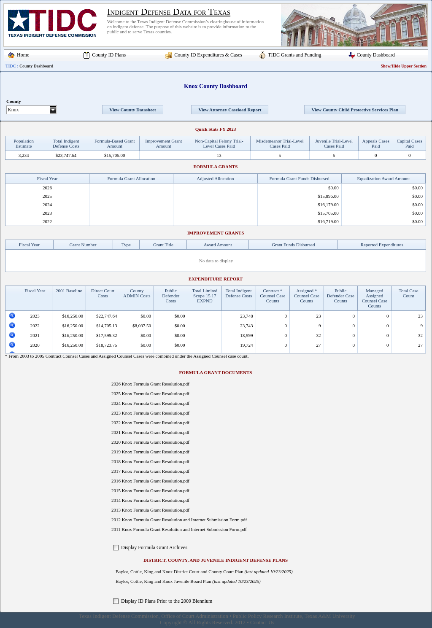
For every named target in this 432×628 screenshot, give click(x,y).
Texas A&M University (330, 616)
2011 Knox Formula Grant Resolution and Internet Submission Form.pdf (179, 529)
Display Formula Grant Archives (154, 547)
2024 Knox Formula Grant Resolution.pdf (150, 403)
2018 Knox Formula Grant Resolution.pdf (150, 461)
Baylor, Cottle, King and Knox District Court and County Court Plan (179, 571)
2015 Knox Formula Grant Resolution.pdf (150, 490)
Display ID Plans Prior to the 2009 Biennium (166, 601)
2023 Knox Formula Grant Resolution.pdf (150, 412)
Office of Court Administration (194, 616)
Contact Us (262, 622)
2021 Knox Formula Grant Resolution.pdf (150, 432)
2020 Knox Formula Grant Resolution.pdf (150, 442)
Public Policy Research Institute (267, 616)
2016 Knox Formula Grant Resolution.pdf (150, 480)
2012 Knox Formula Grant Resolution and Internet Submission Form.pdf (179, 519)
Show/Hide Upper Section (404, 66)
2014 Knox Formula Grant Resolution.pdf (150, 500)
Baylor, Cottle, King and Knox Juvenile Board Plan (163, 581)
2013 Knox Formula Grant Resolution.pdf (150, 509)
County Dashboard (376, 55)
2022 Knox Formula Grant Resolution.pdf (150, 422)
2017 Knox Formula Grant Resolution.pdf (150, 471)
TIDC (10, 66)
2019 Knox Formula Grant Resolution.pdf (150, 451)
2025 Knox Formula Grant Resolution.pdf (150, 393)
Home (23, 55)
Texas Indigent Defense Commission (119, 616)
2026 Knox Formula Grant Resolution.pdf (150, 383)
